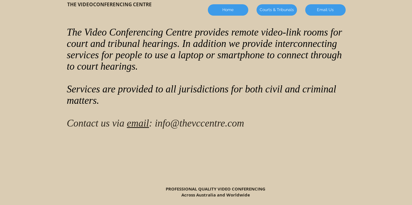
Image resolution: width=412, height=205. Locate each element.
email (138, 123)
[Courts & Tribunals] (277, 10)
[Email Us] (325, 10)
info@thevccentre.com (199, 123)
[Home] (228, 10)
